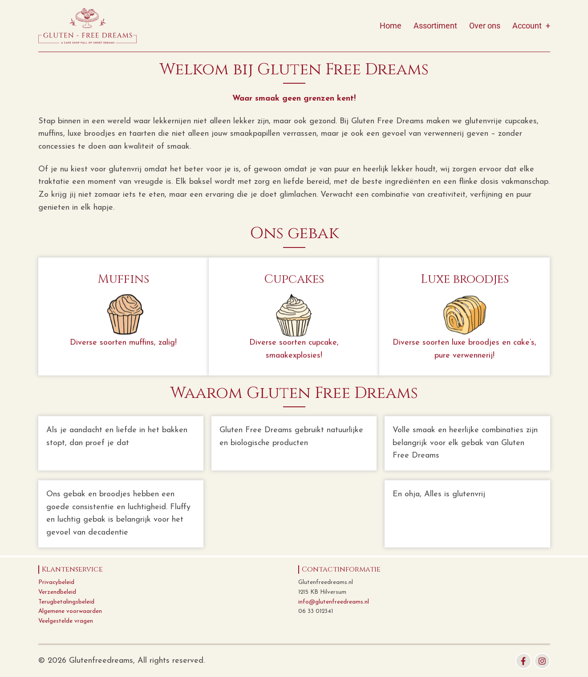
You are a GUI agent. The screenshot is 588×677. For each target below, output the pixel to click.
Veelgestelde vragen (65, 621)
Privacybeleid (56, 582)
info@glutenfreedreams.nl (333, 602)
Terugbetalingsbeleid (66, 602)
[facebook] (523, 661)
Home (390, 25)
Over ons (484, 25)
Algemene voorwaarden (70, 611)
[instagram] (542, 661)
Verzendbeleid (57, 592)
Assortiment (435, 25)
